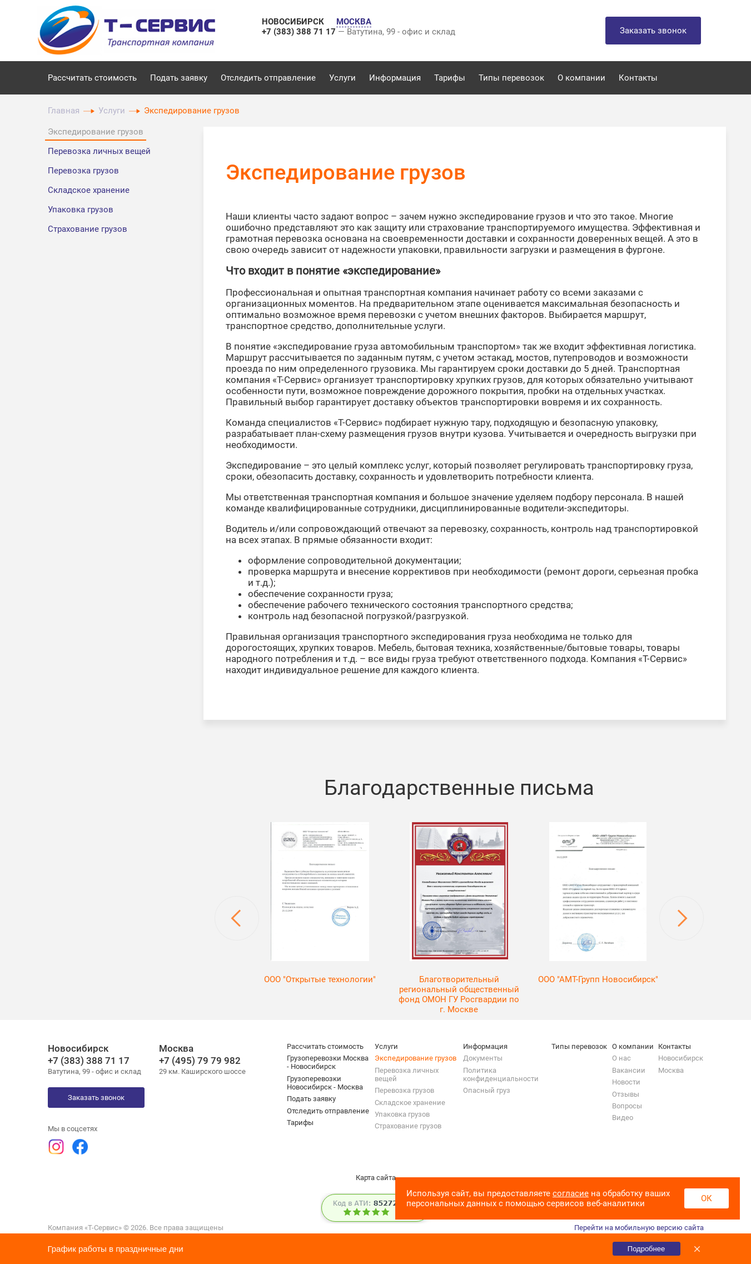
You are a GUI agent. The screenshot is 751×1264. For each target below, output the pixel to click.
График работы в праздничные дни (115, 1248)
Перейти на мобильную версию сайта (639, 1227)
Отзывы (625, 1094)
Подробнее (646, 1249)
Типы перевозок (511, 78)
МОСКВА (353, 22)
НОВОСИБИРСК (294, 22)
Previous (237, 918)
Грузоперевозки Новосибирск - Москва (325, 1082)
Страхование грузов (87, 229)
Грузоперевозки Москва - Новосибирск (328, 1062)
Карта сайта (376, 1177)
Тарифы (449, 78)
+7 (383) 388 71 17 (300, 32)
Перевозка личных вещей (99, 151)
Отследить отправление (268, 78)
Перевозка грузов (83, 171)
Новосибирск (680, 1058)
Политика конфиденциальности (501, 1074)
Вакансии (628, 1070)
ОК (706, 1198)
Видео (622, 1117)
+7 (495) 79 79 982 (200, 1060)
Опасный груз (486, 1090)
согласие (571, 1193)
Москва (671, 1070)
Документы (483, 1058)
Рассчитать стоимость (92, 78)
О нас (621, 1058)
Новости (626, 1082)
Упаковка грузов (80, 210)
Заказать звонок (653, 31)
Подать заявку (178, 78)
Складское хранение (89, 190)
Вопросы (627, 1106)
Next (681, 918)
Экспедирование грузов (95, 132)
